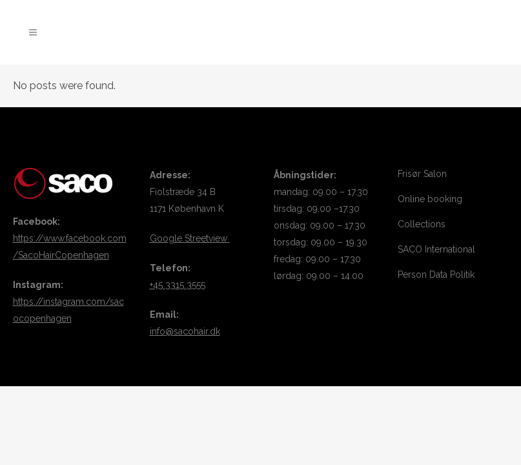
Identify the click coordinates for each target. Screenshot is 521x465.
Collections (421, 224)
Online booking (430, 199)
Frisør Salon (422, 174)
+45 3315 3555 (177, 285)
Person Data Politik (436, 274)
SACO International (436, 249)
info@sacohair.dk (185, 331)
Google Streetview (190, 238)
